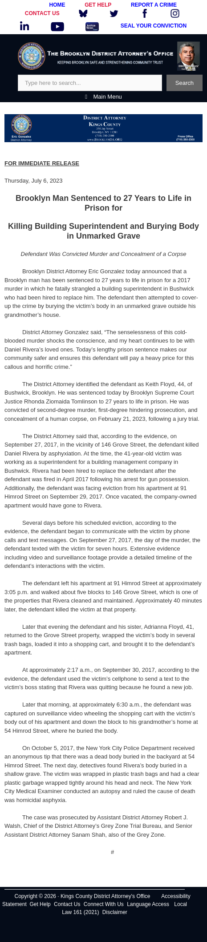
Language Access (148, 904)
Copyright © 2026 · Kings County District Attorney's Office (82, 896)
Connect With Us (104, 904)
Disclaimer (114, 912)
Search (184, 83)
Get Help (39, 904)
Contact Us (67, 904)
